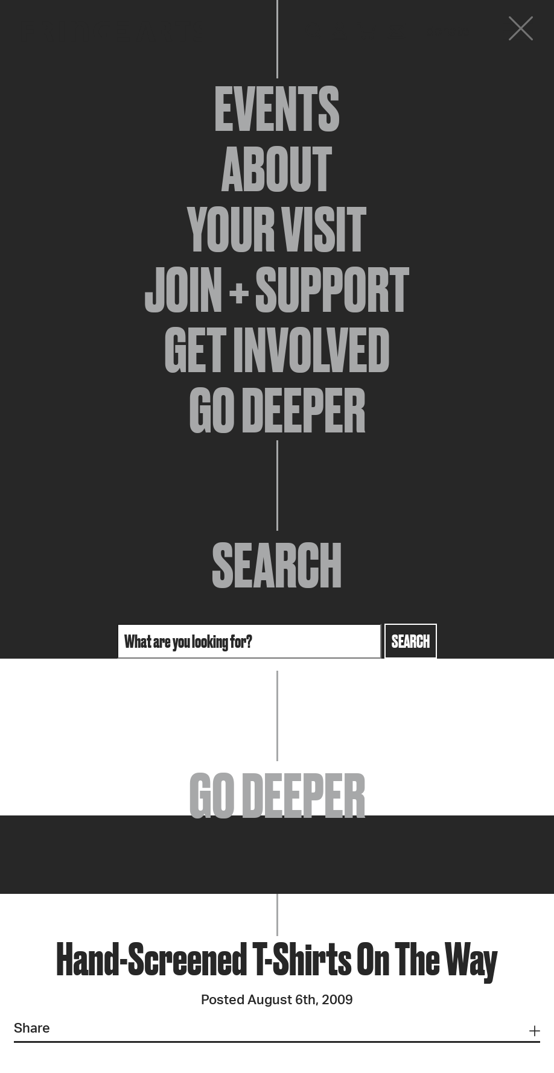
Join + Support (277, 289)
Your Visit (277, 229)
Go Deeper (277, 410)
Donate (448, 31)
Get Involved (277, 349)
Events (277, 108)
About (277, 169)
